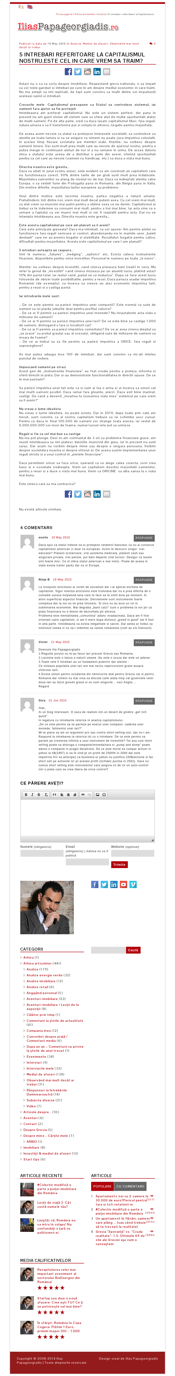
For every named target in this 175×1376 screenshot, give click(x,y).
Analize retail (37, 987)
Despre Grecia (35, 1130)
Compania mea (39, 1031)
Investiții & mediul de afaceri (47, 1153)
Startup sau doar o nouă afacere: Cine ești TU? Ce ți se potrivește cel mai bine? (60, 1302)
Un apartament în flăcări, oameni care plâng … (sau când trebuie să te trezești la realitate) (123, 1222)
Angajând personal (42, 993)
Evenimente (36, 1057)
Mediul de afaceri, (96, 43)
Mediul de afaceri (41, 1074)
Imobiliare (31, 1147)
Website (125, 847)
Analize (101, 14)
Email (87, 851)
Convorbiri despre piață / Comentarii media (47, 1039)
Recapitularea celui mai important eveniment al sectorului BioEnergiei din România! (58, 1276)
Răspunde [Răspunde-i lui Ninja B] (144, 580)
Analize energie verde (45, 975)
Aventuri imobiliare (42, 999)
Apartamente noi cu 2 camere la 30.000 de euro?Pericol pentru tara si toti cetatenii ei (122, 1200)
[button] (26, 795)
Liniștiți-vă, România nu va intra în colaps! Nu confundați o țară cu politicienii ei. (56, 1226)
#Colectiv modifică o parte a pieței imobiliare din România (57, 1189)
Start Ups (31, 1159)
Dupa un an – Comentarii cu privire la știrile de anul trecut (55, 1049)
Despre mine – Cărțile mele (45, 1136)
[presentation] (102, 1186)
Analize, (76, 43)
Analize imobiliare (41, 981)
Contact (30, 1124)
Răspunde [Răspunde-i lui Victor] (144, 642)
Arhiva (28, 957)
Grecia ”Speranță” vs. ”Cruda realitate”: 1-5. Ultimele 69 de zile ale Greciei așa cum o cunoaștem (120, 1238)
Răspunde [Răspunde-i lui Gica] (144, 701)
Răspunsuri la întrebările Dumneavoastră (47, 1092)
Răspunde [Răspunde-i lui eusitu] (144, 538)
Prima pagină (64, 14)
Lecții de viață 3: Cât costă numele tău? (54, 1204)
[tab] (102, 1186)
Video (31, 1106)
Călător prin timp (41, 1015)
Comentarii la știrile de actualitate (55, 1021)
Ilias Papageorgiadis (40, 1360)
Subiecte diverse (41, 1100)
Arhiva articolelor (85, 14)
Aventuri (30, 1118)
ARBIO (32, 1142)
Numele (36, 847)
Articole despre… (37, 1112)
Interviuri (34, 1062)
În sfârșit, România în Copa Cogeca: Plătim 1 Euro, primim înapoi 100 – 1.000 (59, 1327)
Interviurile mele (40, 1068)
